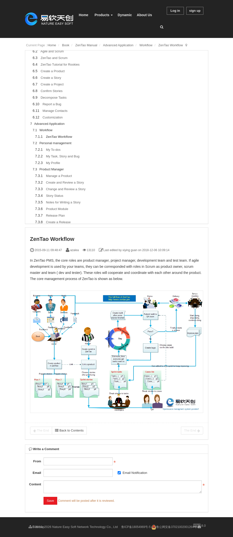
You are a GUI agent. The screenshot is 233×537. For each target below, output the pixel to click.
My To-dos (53, 150)
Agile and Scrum (52, 51)
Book (65, 45)
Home (83, 15)
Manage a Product (59, 176)
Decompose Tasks (54, 97)
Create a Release (58, 222)
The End (41, 430)
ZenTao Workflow (170, 45)
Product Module (57, 209)
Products (104, 15)
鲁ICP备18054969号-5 (136, 527)
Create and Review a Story (65, 182)
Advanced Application (118, 45)
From (37, 461)
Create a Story (51, 78)
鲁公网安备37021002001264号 (174, 527)
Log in (175, 10)
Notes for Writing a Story (63, 202)
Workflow (145, 45)
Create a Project (52, 84)
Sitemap (36, 527)
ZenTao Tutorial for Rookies (60, 64)
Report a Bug (52, 104)
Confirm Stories (52, 91)
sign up (194, 10)
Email (37, 473)
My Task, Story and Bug (62, 156)
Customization (53, 117)
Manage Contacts (55, 111)
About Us (144, 15)
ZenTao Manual (86, 45)
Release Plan (55, 215)
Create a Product (53, 71)
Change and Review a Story (66, 189)
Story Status (54, 196)
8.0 (199, 526)
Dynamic (125, 15)
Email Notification (132, 473)
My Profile (53, 163)
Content (35, 484)
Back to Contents (69, 430)
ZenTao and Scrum (54, 58)
